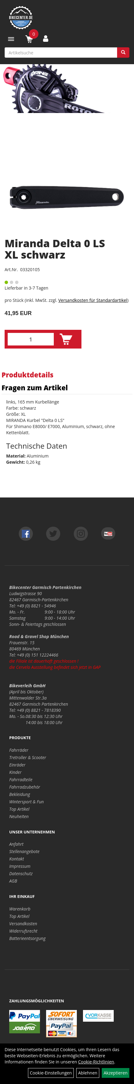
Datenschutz (21, 873)
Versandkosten (23, 923)
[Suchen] (123, 52)
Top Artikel (19, 809)
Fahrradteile (20, 779)
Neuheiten (19, 816)
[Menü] (11, 39)
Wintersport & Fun (26, 802)
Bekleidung (19, 794)
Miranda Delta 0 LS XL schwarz (55, 249)
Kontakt (16, 859)
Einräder (17, 765)
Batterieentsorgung (27, 938)
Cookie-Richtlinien (96, 1062)
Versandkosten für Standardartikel (92, 300)
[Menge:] (31, 339)
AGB (13, 881)
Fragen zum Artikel (35, 387)
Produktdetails (27, 374)
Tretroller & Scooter (27, 757)
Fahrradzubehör (24, 787)
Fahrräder (18, 750)
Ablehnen (87, 1073)
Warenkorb (19, 909)
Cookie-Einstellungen (51, 1073)
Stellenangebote (24, 851)
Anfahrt (16, 844)
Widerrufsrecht (23, 931)
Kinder (15, 772)
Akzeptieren (116, 1073)
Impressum (19, 866)
